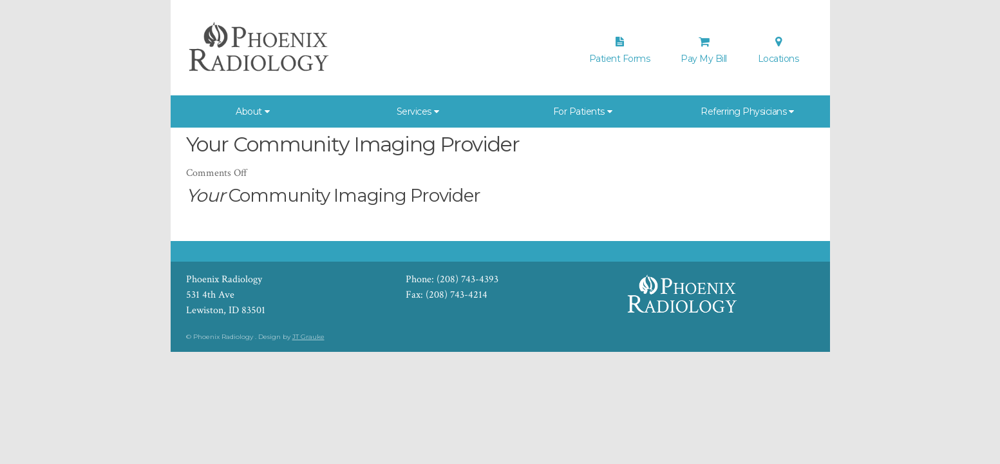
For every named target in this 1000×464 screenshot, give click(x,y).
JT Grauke (308, 337)
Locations (778, 50)
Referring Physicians (743, 111)
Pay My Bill (704, 50)
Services (414, 111)
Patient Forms (619, 50)
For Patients (579, 111)
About (249, 111)
